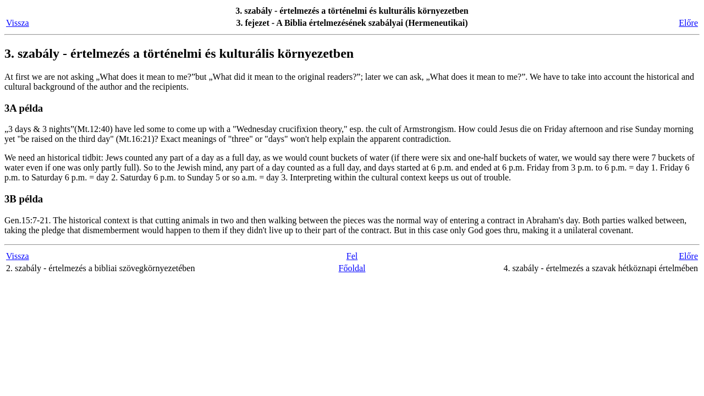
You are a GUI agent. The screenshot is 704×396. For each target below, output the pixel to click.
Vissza (17, 23)
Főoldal (352, 268)
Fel (352, 256)
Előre (688, 23)
